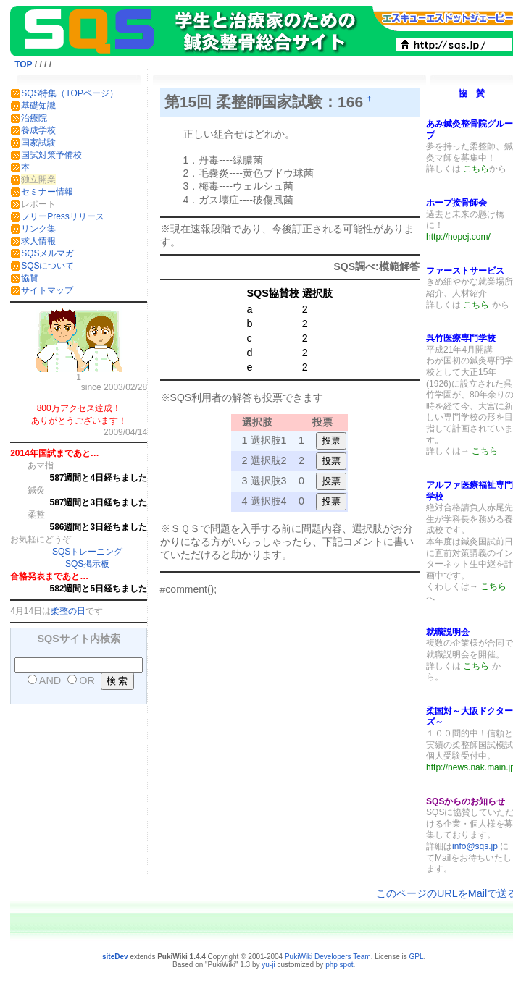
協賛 (29, 278)
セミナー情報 (47, 192)
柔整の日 (68, 611)
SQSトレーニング (87, 552)
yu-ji (268, 965)
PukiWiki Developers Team (328, 957)
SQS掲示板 (87, 564)
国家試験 (38, 143)
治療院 (34, 118)
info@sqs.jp (475, 846)
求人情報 (38, 241)
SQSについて (47, 266)
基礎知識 (38, 106)
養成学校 (38, 130)
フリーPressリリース (62, 216)
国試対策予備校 (51, 155)
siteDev (115, 957)
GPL (416, 957)
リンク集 (38, 229)
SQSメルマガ (47, 253)
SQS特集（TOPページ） (69, 93)
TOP (23, 64)
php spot (339, 965)
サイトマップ (47, 290)
